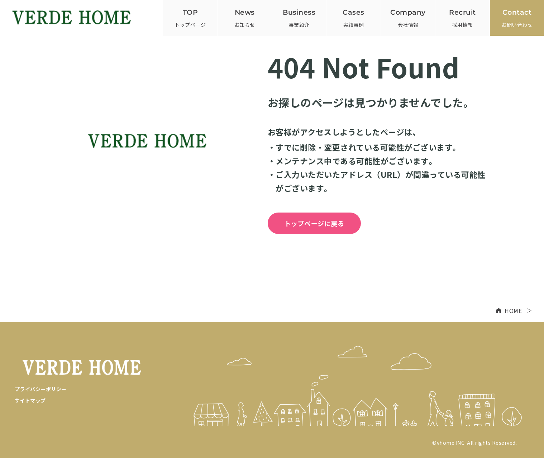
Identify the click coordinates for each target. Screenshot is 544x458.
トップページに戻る (314, 223)
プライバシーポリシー (41, 389)
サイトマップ (30, 400)
